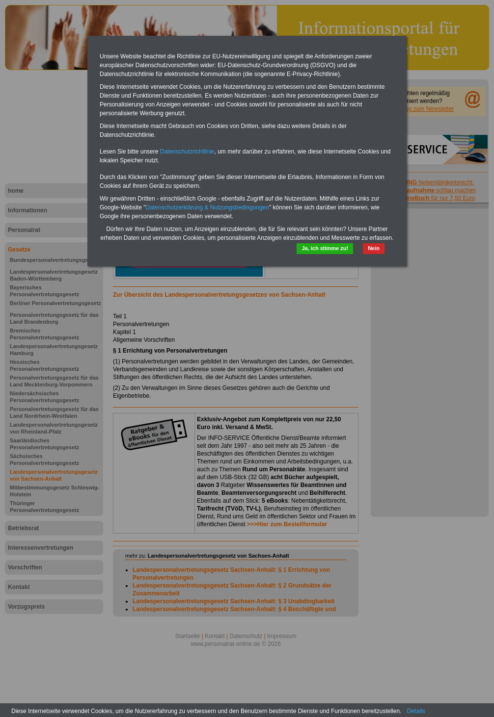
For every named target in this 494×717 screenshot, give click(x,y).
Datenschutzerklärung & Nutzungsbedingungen (207, 207)
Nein (374, 248)
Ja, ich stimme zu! (325, 248)
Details (416, 711)
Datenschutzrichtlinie (187, 151)
